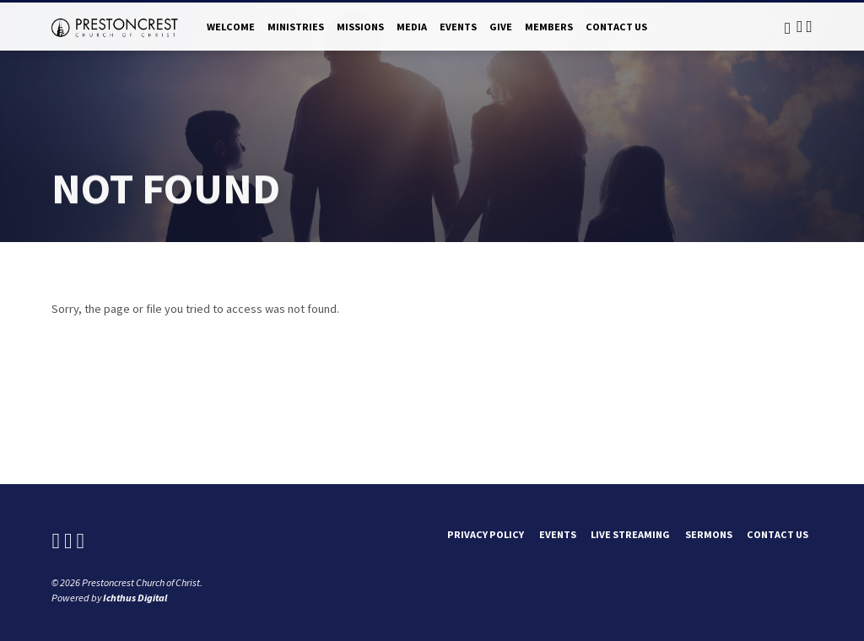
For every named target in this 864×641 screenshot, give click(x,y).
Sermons (708, 534)
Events (458, 26)
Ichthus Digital (135, 597)
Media (412, 26)
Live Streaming (630, 534)
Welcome (231, 26)
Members (549, 26)
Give (500, 26)
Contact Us (616, 26)
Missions (360, 26)
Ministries (295, 26)
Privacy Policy (485, 534)
